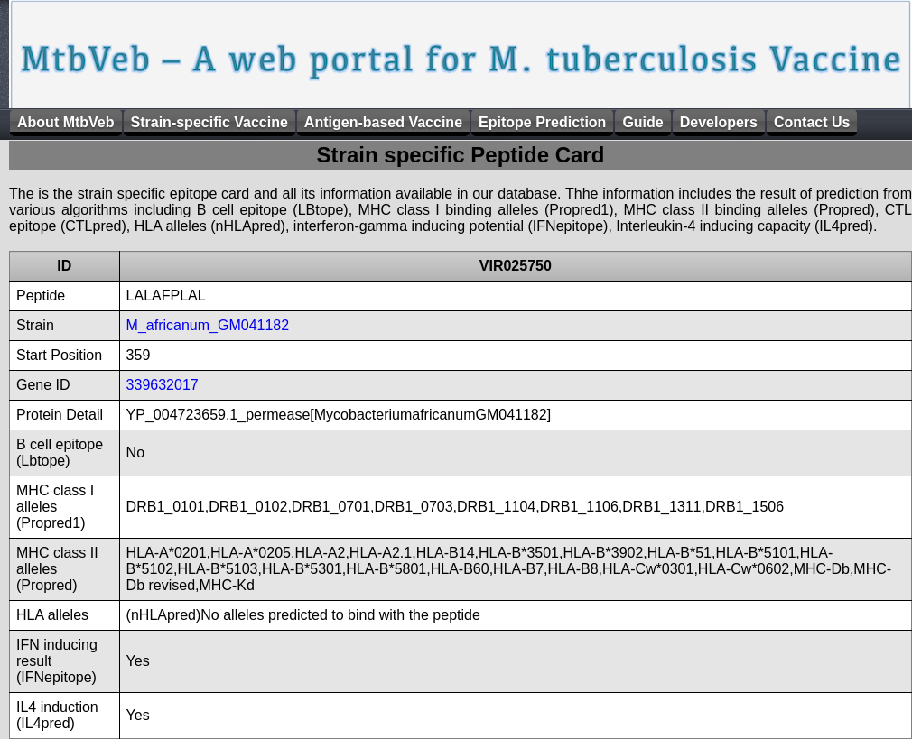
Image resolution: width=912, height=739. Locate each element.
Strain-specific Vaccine (209, 122)
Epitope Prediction (542, 122)
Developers (719, 122)
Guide (642, 122)
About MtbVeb (66, 122)
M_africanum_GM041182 (208, 325)
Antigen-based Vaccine (383, 122)
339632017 (162, 385)
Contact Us (812, 122)
